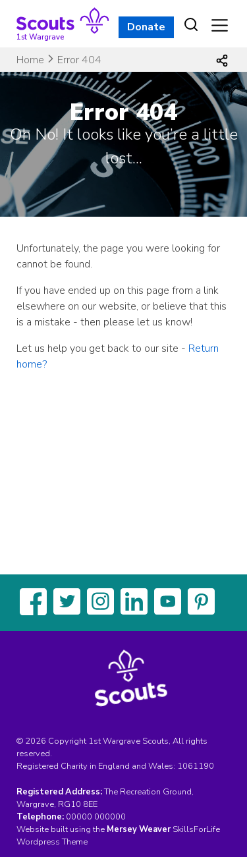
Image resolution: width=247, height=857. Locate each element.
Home (30, 60)
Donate (146, 27)
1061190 (195, 766)
